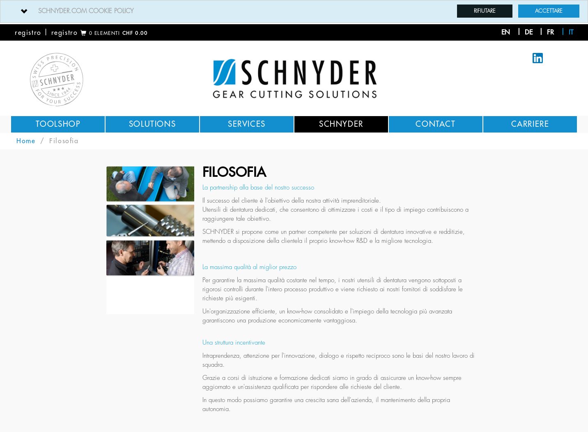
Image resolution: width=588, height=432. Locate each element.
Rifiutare (485, 11)
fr (550, 32)
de (529, 32)
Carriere (530, 124)
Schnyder (341, 124)
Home (25, 141)
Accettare (549, 11)
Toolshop (58, 124)
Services (247, 124)
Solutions (152, 124)
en (505, 32)
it (571, 32)
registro (28, 33)
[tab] (294, 11)
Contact (435, 124)
